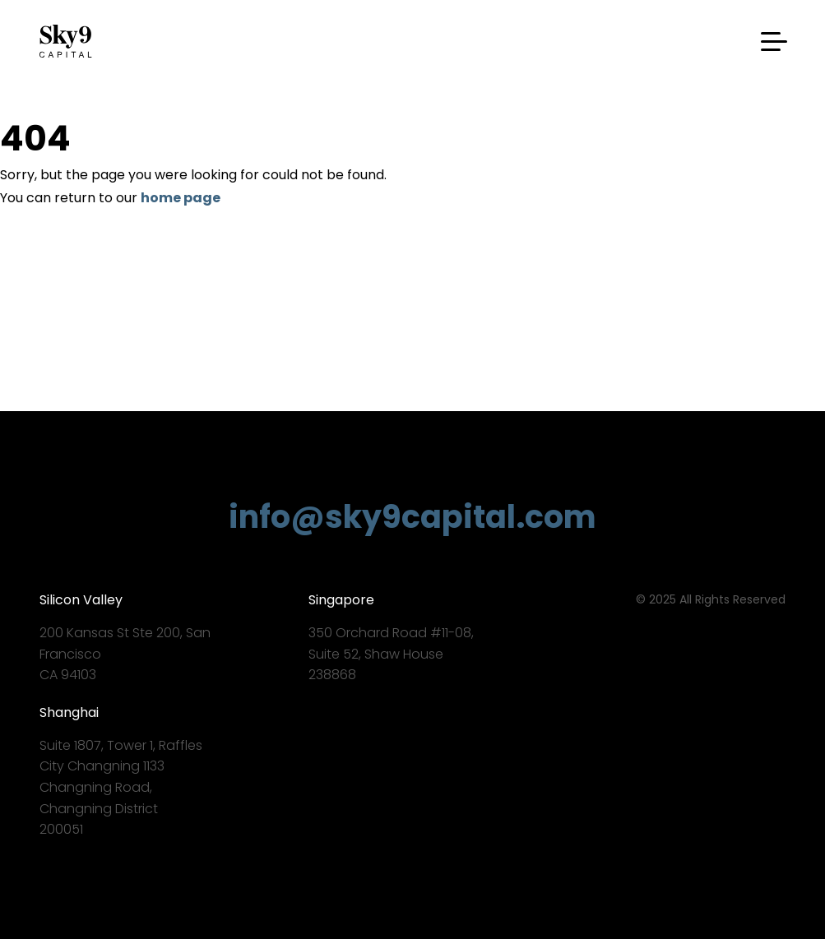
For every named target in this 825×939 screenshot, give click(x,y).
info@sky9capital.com (412, 517)
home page (180, 197)
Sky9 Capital (68, 41)
